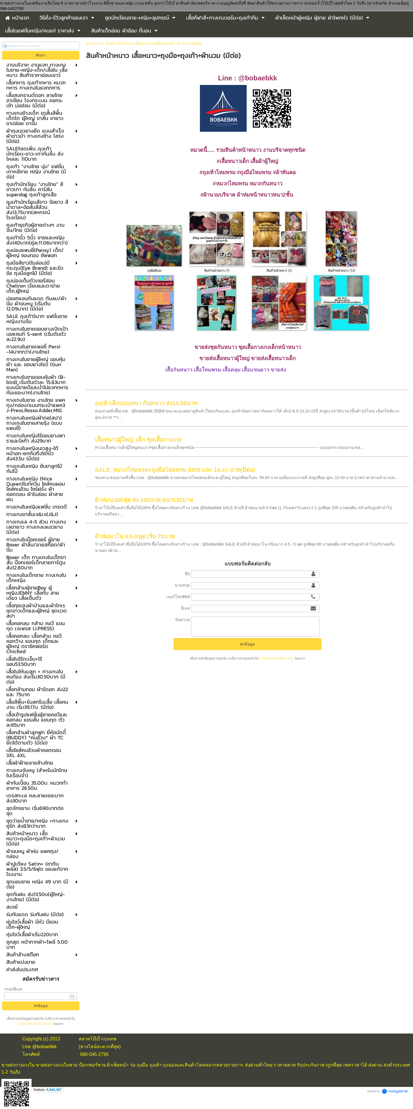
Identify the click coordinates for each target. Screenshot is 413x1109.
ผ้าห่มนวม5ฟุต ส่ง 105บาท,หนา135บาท (144, 500)
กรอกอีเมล (13, 989)
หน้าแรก (93, 43)
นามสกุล (182, 585)
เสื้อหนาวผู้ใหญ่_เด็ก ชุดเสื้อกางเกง (138, 440)
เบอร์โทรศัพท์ (178, 596)
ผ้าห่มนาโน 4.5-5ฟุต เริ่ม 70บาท (135, 536)
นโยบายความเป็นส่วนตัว (35, 1023)
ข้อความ (182, 619)
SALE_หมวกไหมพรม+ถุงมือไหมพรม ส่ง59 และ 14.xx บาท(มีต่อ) (175, 470)
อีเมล (185, 608)
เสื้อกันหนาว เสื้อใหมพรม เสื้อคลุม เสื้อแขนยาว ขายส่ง (225, 370)
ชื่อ (187, 573)
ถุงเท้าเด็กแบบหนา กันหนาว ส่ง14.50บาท (146, 403)
